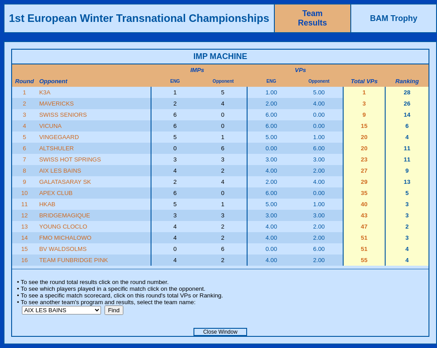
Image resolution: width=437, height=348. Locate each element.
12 (24, 215)
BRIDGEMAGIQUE (64, 215)
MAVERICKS (56, 103)
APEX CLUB (56, 193)
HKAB (47, 204)
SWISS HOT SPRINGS (70, 159)
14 (24, 237)
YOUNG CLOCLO (63, 226)
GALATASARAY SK (65, 181)
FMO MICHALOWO (65, 237)
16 (24, 260)
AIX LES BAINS (60, 170)
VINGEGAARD (59, 137)
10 (24, 193)
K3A (44, 92)
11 (24, 204)
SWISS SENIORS (63, 114)
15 (24, 249)
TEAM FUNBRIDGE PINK (73, 260)
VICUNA (50, 126)
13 (24, 226)
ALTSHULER (56, 148)
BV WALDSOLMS (63, 249)
